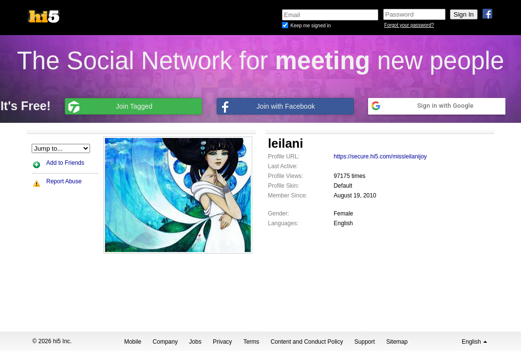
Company (165, 341)
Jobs (195, 341)
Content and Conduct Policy (307, 341)
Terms (251, 341)
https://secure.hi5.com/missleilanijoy (380, 156)
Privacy (222, 341)
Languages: (283, 223)
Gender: (278, 213)
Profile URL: (283, 156)
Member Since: (287, 195)
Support (364, 341)
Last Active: (283, 166)
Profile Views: (285, 176)
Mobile (132, 341)
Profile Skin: (283, 185)
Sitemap (397, 341)
